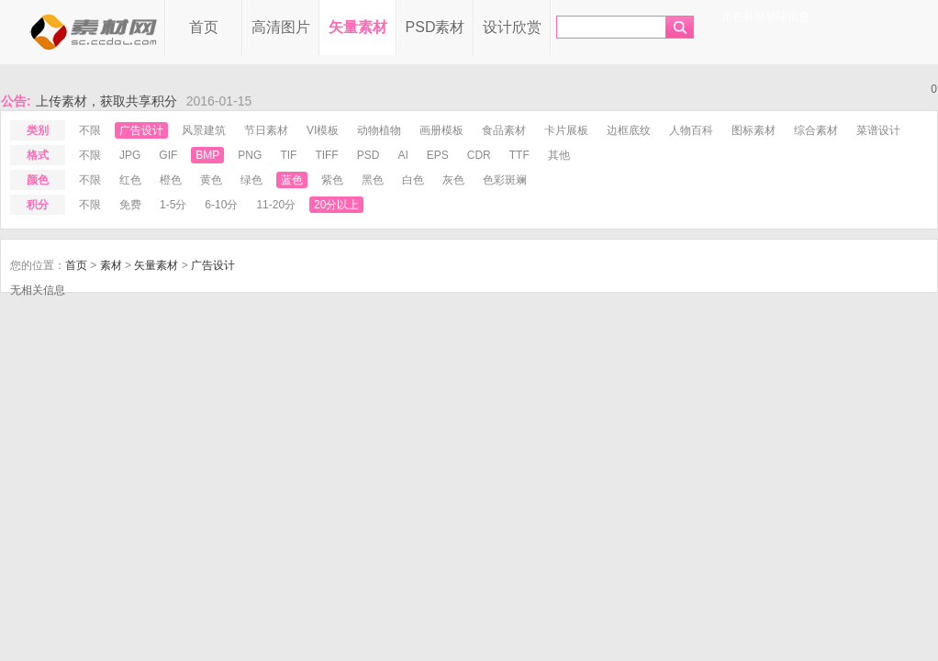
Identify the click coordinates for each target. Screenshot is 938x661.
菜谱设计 (878, 130)
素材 (111, 265)
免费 (130, 204)
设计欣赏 (512, 27)
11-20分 (276, 204)
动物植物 (379, 130)
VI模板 (323, 130)
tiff (326, 155)
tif (288, 155)
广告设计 (141, 130)
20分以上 (336, 204)
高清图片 (280, 27)
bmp (207, 155)
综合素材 (816, 130)
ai (402, 155)
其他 (559, 155)
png (250, 155)
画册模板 (441, 130)
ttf (519, 155)
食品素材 (504, 130)
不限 (90, 130)
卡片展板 (566, 130)
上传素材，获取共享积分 (106, 101)
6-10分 (221, 204)
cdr (479, 155)
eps (438, 155)
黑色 (373, 180)
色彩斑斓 (505, 180)
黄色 (211, 180)
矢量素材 (358, 27)
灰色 (453, 180)
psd (368, 155)
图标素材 (753, 130)
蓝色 (292, 180)
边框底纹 (629, 130)
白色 (413, 180)
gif (168, 155)
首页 (203, 27)
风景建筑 (204, 130)
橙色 (171, 180)
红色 (130, 180)
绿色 (251, 180)
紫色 (332, 180)
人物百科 (691, 130)
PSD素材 (435, 27)
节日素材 (266, 130)
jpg (129, 155)
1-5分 (173, 204)
